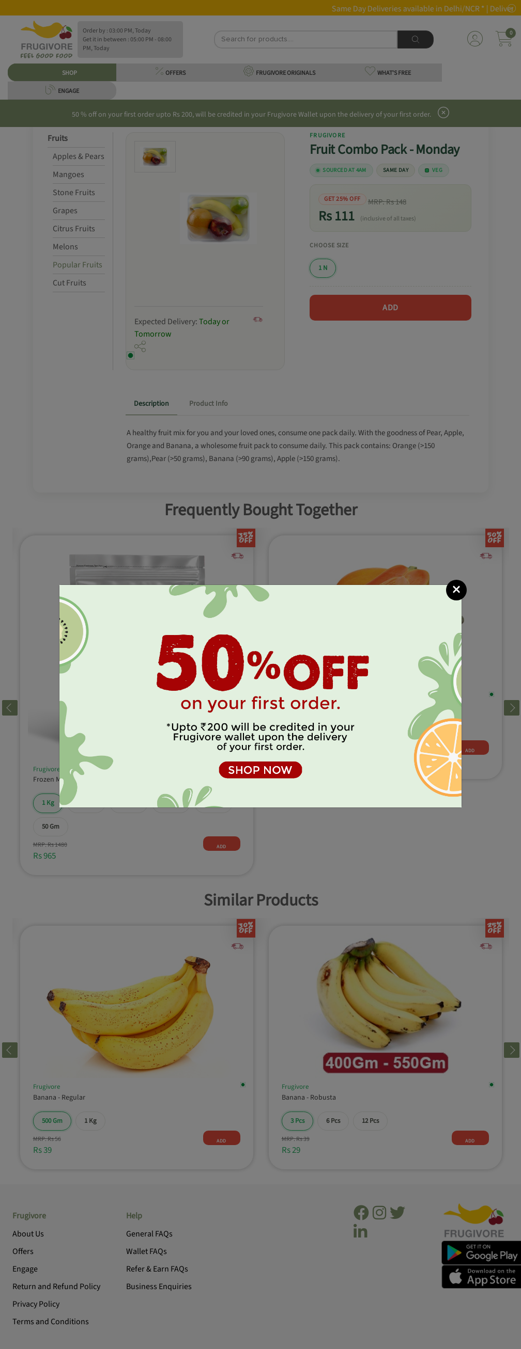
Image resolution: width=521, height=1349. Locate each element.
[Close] (456, 590)
